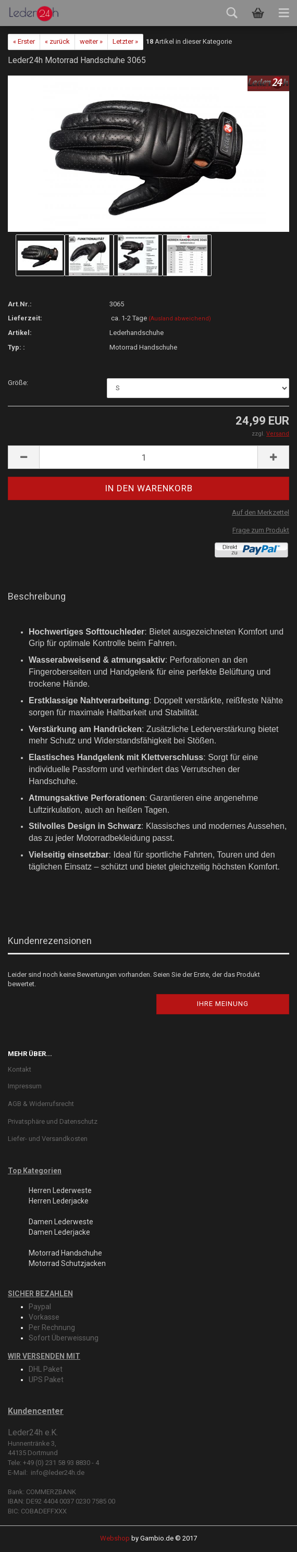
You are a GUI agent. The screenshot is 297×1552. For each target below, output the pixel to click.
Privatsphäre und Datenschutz (52, 1121)
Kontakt (19, 1069)
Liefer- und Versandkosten (48, 1139)
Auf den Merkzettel (260, 512)
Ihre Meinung (223, 1004)
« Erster (24, 41)
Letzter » (125, 41)
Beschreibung (37, 596)
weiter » (91, 41)
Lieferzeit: (25, 318)
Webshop (115, 1538)
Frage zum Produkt (260, 530)
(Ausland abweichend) (179, 318)
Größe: (18, 383)
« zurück (57, 41)
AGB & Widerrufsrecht (41, 1104)
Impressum (25, 1086)
